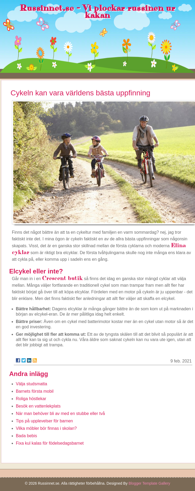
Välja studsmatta (31, 384)
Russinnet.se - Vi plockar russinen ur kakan (97, 12)
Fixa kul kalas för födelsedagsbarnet (50, 443)
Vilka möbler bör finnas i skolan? (46, 428)
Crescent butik (62, 278)
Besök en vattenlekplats (38, 406)
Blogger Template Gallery (149, 483)
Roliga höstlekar (31, 398)
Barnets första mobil (35, 391)
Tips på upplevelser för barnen (44, 421)
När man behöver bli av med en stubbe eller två (60, 413)
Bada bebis (26, 436)
